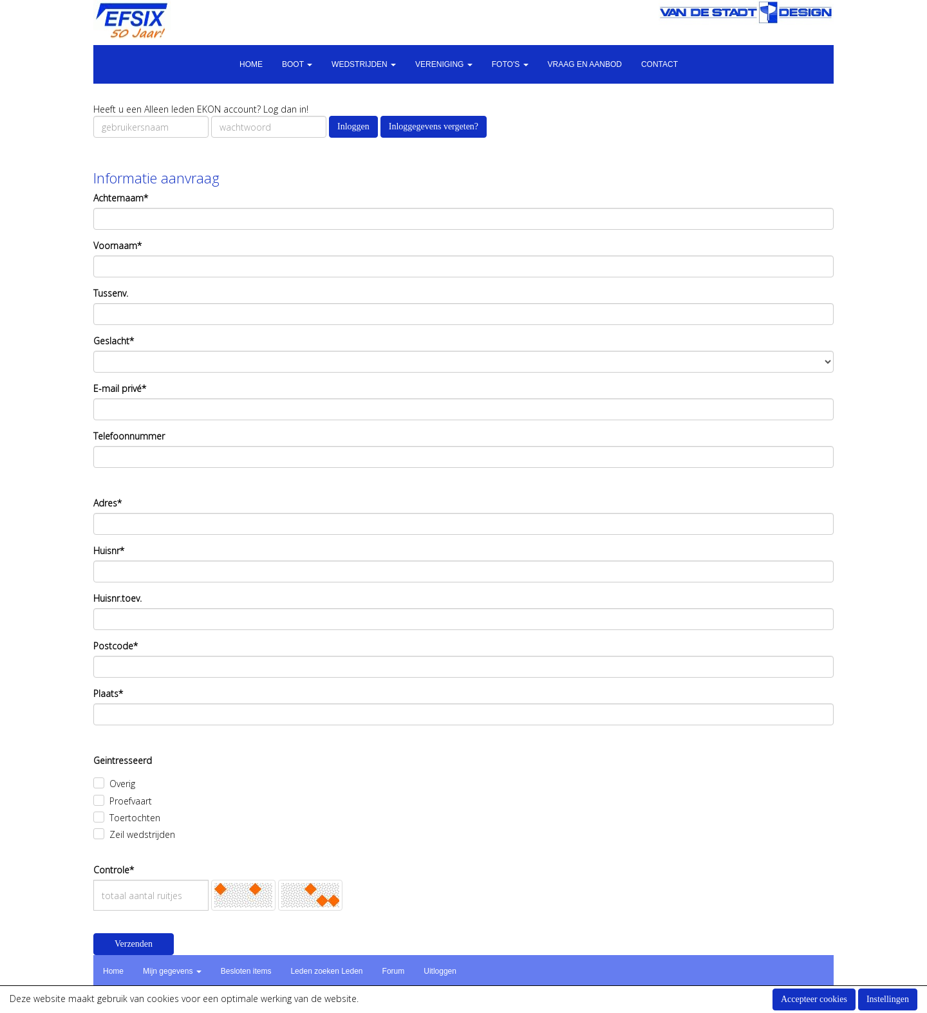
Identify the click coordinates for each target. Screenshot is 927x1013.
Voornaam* (117, 245)
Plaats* (108, 693)
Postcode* (115, 646)
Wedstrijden (364, 64)
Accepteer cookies (814, 999)
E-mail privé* (119, 388)
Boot (297, 64)
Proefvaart (130, 801)
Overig (122, 783)
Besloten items (246, 971)
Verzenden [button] (134, 944)
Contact (659, 64)
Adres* (107, 503)
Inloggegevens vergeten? (433, 126)
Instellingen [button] (887, 999)
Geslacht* (113, 341)
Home (251, 64)
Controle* (113, 870)
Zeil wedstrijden (142, 834)
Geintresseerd (122, 760)
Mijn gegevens (172, 971)
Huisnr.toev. (117, 598)
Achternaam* (120, 198)
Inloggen (353, 126)
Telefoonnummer (129, 436)
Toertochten (134, 818)
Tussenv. (110, 293)
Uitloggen (440, 971)
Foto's (510, 64)
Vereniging (444, 64)
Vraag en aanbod (585, 64)
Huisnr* (108, 550)
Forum (393, 971)
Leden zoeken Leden (326, 971)
